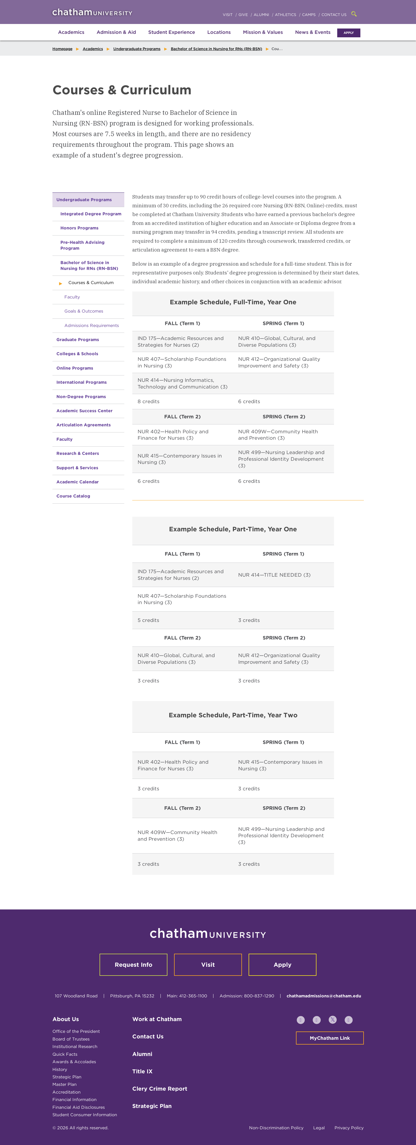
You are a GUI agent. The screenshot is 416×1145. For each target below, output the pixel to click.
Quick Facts (64, 1054)
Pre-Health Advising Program (82, 245)
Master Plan (64, 1084)
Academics (71, 32)
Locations (219, 32)
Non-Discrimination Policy (276, 1127)
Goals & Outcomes (83, 311)
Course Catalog (73, 496)
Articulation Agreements (83, 424)
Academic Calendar (77, 481)
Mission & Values (263, 32)
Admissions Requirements (91, 325)
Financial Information (74, 1099)
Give (243, 15)
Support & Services (77, 467)
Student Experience (171, 32)
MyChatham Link (330, 1038)
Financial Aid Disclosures (78, 1107)
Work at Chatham (157, 1019)
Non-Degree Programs (81, 396)
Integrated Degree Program (90, 213)
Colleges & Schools (77, 353)
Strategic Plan (66, 1076)
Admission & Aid (116, 32)
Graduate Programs (77, 339)
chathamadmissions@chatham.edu (324, 995)
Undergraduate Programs (136, 49)
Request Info (134, 964)
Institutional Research (74, 1046)
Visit (228, 15)
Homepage (62, 49)
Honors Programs (79, 227)
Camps (309, 15)
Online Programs (74, 368)
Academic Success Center (84, 410)
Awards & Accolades (74, 1061)
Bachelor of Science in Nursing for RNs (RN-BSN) (216, 49)
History (59, 1069)
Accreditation (66, 1092)
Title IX (142, 1071)
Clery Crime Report (159, 1088)
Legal (319, 1127)
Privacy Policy (349, 1127)
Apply (349, 33)
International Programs (81, 382)
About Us (65, 1019)
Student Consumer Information (84, 1114)
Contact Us (334, 15)
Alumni (262, 15)
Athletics (286, 15)
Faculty (72, 297)
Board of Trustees (71, 1039)
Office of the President (76, 1031)
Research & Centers (77, 453)
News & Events (313, 32)
